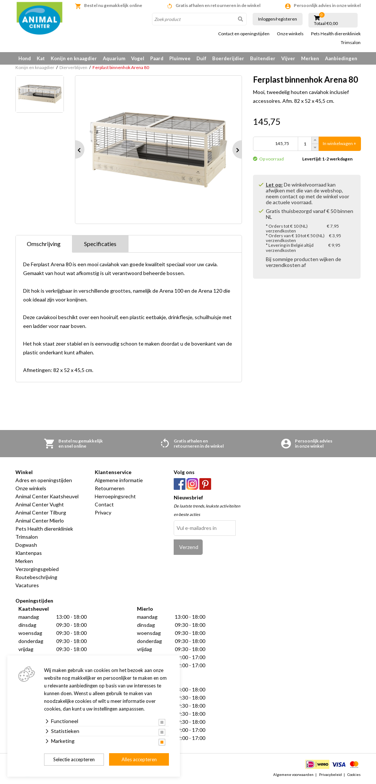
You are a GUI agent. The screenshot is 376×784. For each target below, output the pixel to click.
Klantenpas (28, 553)
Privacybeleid (330, 774)
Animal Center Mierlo (39, 520)
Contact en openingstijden (244, 34)
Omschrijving (44, 243)
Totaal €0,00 (326, 23)
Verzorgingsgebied (37, 569)
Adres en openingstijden (43, 480)
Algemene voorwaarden (293, 774)
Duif (201, 58)
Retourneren (109, 488)
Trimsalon (351, 42)
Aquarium (114, 58)
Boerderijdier (228, 58)
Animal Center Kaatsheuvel (47, 496)
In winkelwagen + (339, 144)
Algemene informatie (119, 480)
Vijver (288, 58)
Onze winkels (290, 34)
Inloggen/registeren (277, 19)
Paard (156, 58)
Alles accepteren (139, 759)
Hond (24, 58)
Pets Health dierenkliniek (336, 34)
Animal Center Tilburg (40, 512)
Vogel (137, 58)
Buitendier (262, 58)
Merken (310, 58)
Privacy (103, 512)
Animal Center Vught (39, 504)
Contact (104, 504)
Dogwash (26, 545)
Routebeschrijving (36, 577)
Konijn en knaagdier (74, 58)
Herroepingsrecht (115, 496)
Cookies (354, 774)
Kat (41, 58)
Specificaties (100, 243)
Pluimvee (180, 58)
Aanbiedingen (341, 58)
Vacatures (27, 585)
